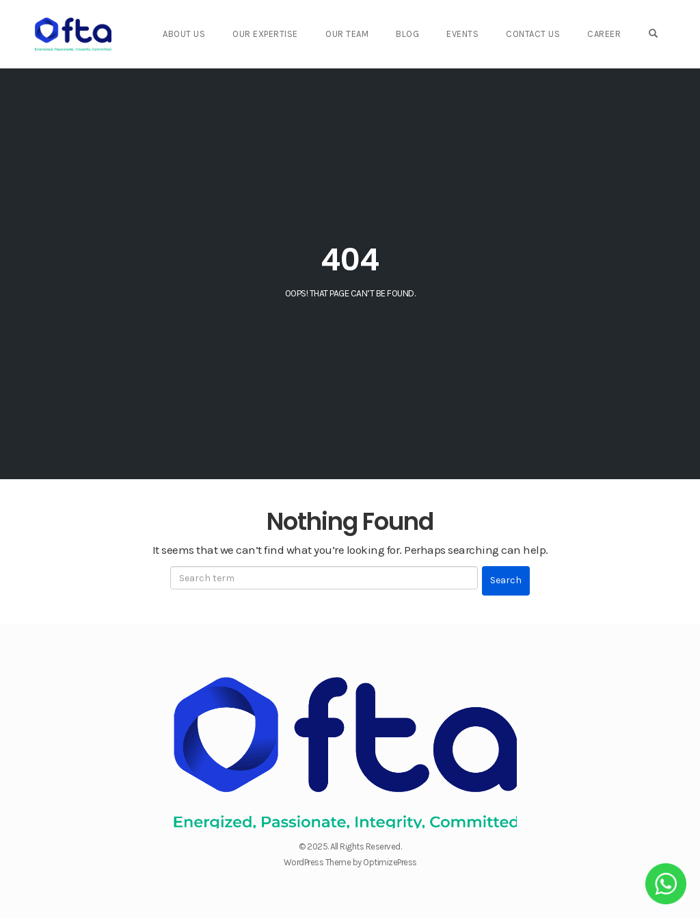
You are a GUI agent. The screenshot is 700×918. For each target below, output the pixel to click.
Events (462, 34)
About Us (184, 34)
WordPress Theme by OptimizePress (350, 862)
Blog (407, 34)
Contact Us (533, 34)
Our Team (346, 34)
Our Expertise (265, 34)
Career (604, 34)
